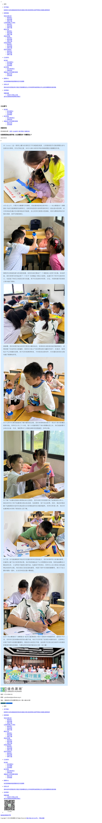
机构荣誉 (30, 10)
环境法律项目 (7, 42)
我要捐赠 (6, 93)
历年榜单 (9, 75)
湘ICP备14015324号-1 (32, 818)
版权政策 (3, 815)
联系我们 (17, 96)
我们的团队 (41, 10)
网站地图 (41, 818)
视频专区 (16, 81)
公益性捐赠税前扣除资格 (49, 87)
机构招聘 (12, 96)
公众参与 (15, 131)
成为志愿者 (7, 96)
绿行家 (6, 60)
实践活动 (9, 70)
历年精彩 (9, 65)
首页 (11, 131)
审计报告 (16, 87)
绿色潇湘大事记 (23, 10)
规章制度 (47, 10)
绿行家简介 (10, 62)
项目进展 (9, 19)
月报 (20, 87)
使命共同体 (7, 36)
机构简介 (6, 10)
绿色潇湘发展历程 (14, 10)
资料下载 (9, 21)
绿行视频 (9, 63)
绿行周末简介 (11, 68)
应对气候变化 (7, 49)
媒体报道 (11, 81)
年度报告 (11, 87)
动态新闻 (6, 81)
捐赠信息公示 (25, 87)
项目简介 (9, 17)
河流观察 (21, 81)
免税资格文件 (38, 87)
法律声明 (35, 10)
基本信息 (6, 87)
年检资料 (31, 87)
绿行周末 (6, 67)
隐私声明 (8, 815)
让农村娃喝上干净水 (9, 22)
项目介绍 (9, 73)
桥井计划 (6, 29)
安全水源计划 (7, 16)
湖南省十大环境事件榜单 (11, 72)
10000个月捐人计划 (12, 94)
